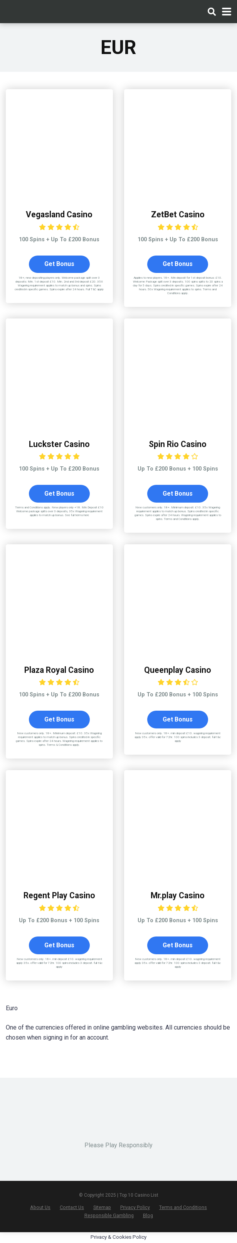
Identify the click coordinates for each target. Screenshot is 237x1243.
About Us (40, 1208)
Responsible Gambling (109, 1216)
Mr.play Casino (177, 896)
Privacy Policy (135, 1208)
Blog (148, 1216)
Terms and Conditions (183, 1208)
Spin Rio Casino (177, 444)
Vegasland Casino (59, 214)
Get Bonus (59, 264)
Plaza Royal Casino (59, 670)
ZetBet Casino (178, 214)
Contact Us (72, 1208)
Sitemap (102, 1208)
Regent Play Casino (59, 896)
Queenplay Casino (178, 670)
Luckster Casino (59, 444)
